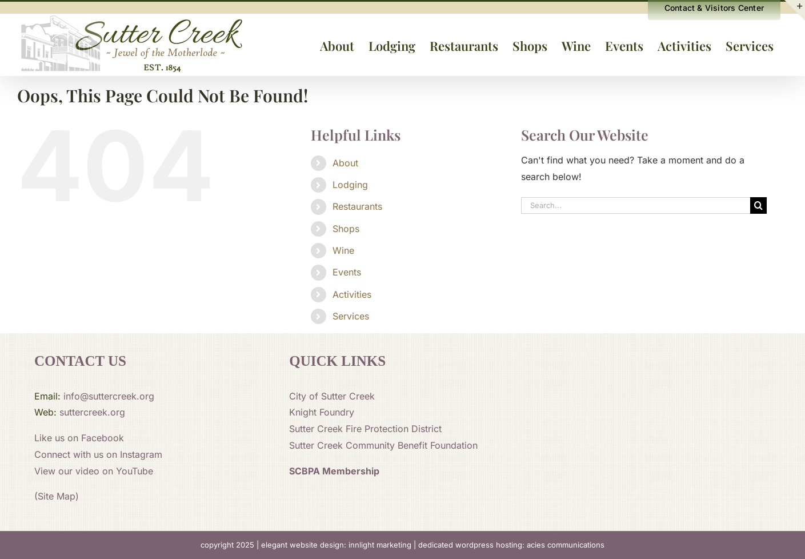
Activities (352, 294)
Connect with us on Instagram (98, 454)
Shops (346, 228)
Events (347, 272)
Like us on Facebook (79, 438)
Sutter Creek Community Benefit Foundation (383, 445)
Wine (343, 250)
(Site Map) (56, 496)
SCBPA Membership (334, 471)
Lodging (350, 184)
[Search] (758, 205)
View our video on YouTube (93, 471)
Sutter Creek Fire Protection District (365, 428)
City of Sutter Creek (332, 396)
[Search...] (635, 205)
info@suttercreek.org (108, 396)
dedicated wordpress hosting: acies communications (511, 544)
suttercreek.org (92, 412)
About (345, 163)
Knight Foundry (321, 412)
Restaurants (357, 206)
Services (351, 316)
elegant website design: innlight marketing (336, 544)
